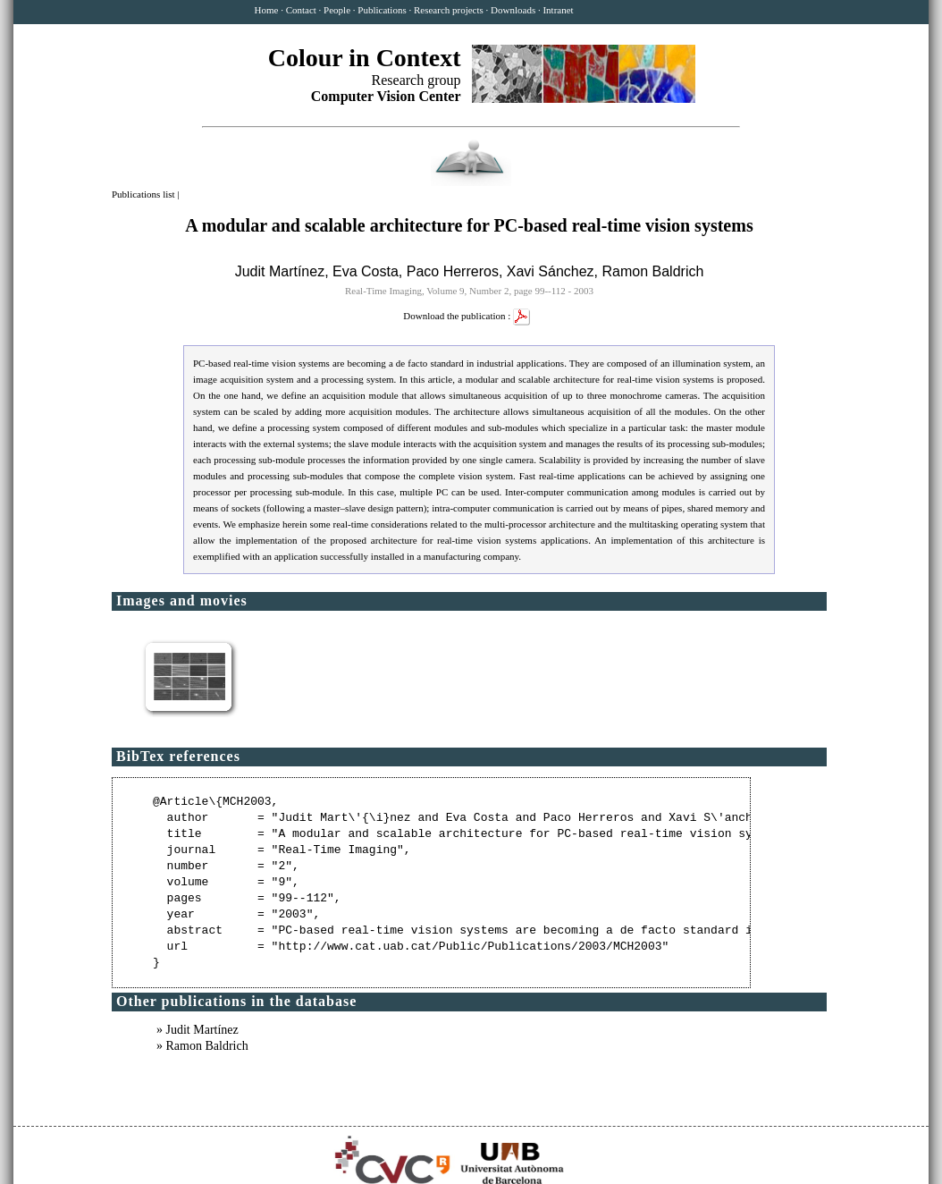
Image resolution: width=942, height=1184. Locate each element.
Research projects (449, 9)
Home (267, 9)
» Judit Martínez (197, 1029)
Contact (301, 9)
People (337, 9)
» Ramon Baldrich (202, 1046)
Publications (381, 9)
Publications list (144, 194)
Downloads (513, 9)
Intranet (557, 9)
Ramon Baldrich (653, 271)
